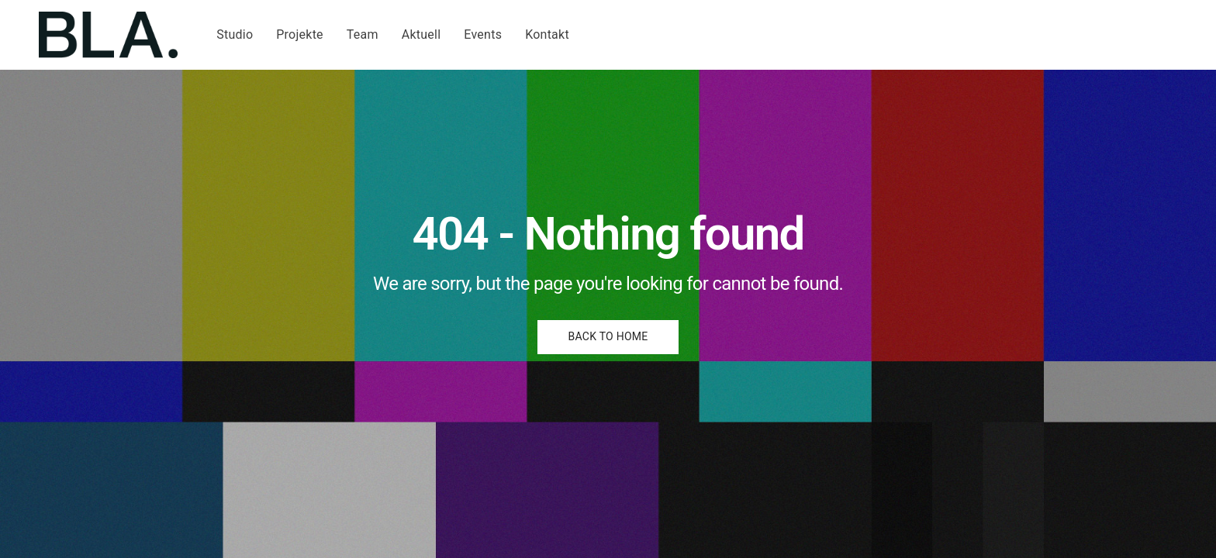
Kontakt (547, 34)
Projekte (299, 34)
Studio (234, 34)
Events (483, 34)
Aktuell (421, 34)
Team (362, 34)
